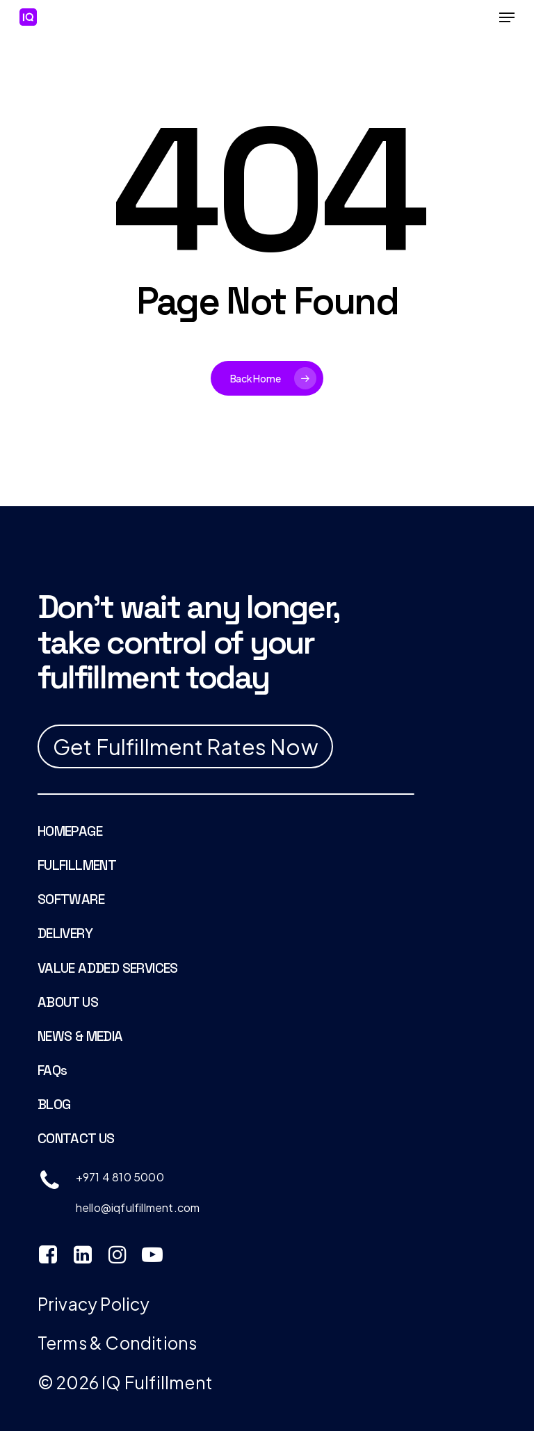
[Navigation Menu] (507, 17)
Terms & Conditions (117, 1342)
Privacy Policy (94, 1303)
